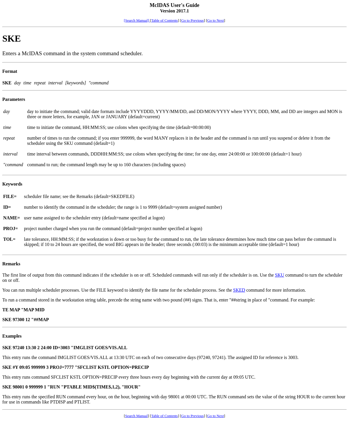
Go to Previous (192, 20)
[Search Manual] (137, 20)
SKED (239, 290)
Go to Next (215, 20)
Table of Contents (164, 20)
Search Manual (136, 416)
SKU (279, 275)
